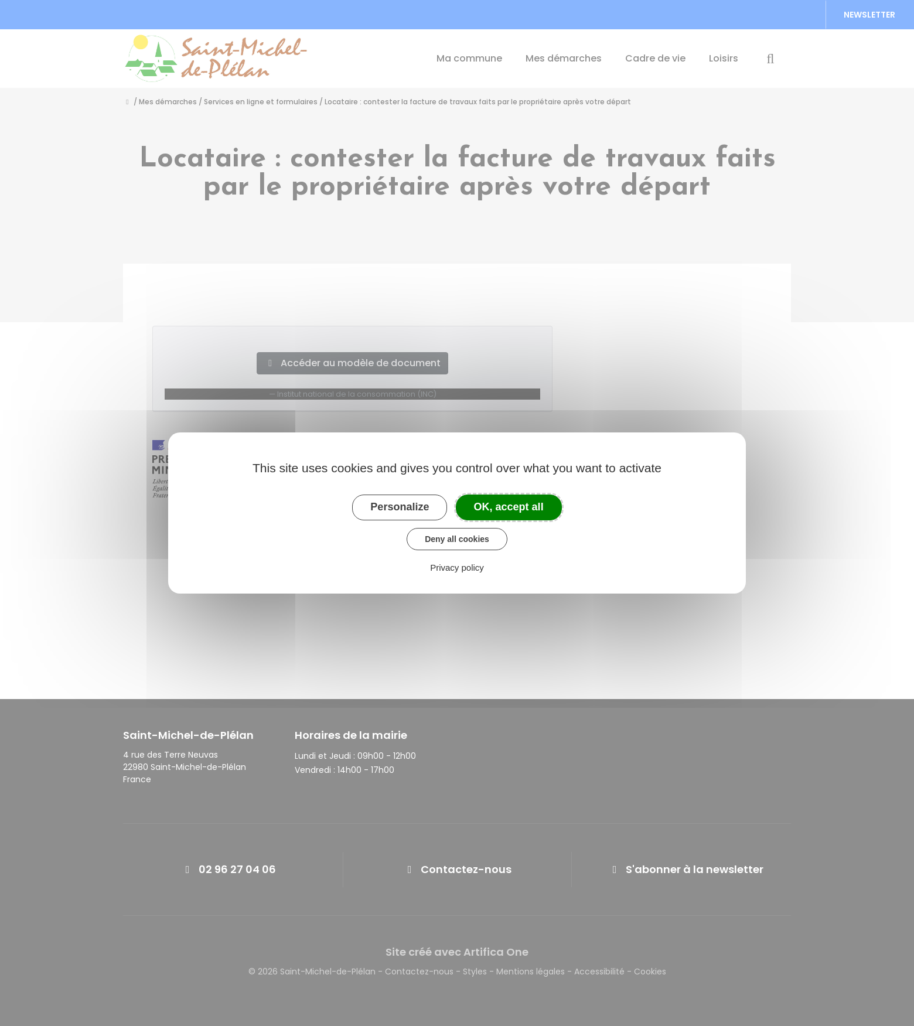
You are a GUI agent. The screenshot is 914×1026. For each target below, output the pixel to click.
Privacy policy (457, 567)
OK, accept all (509, 507)
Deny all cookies (457, 539)
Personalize (399, 507)
